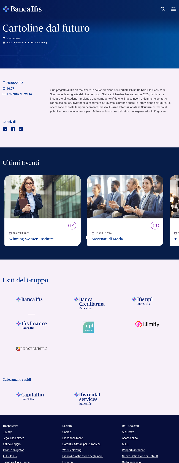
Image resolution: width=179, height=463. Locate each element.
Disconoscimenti (72, 438)
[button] (162, 9)
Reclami (67, 426)
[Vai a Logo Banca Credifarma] (89, 303)
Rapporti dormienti (133, 450)
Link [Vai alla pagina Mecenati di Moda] (155, 225)
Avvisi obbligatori (13, 450)
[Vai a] (147, 303)
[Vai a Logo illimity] (147, 327)
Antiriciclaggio (12, 444)
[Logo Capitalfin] (32, 398)
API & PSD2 (10, 456)
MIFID (125, 444)
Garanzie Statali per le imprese (81, 444)
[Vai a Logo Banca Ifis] (32, 303)
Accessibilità (130, 438)
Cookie (66, 432)
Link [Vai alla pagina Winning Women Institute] (72, 225)
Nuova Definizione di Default (140, 456)
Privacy (7, 432)
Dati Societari (130, 426)
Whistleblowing (72, 450)
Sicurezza (128, 432)
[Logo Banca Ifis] (22, 9)
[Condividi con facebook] (13, 128)
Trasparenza (10, 426)
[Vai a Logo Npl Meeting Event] (89, 327)
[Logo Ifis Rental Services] (89, 398)
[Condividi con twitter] (5, 128)
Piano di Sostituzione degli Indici (82, 456)
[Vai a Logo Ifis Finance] (32, 327)
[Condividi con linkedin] (20, 128)
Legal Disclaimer (13, 438)
